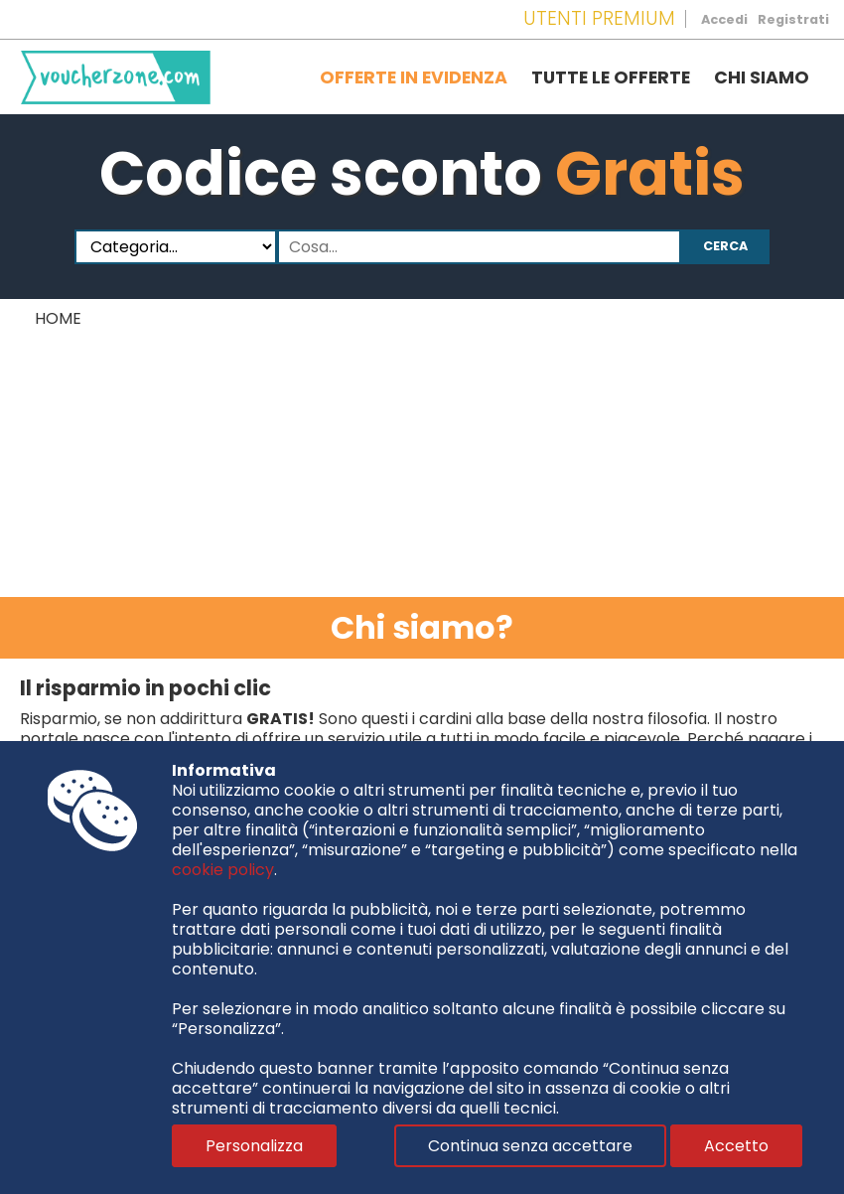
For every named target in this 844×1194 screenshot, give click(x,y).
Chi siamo (761, 77)
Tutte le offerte (610, 77)
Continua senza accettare (530, 1145)
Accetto (736, 1145)
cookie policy (223, 869)
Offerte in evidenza (413, 77)
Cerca (725, 245)
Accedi (724, 19)
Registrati (793, 19)
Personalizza (254, 1145)
